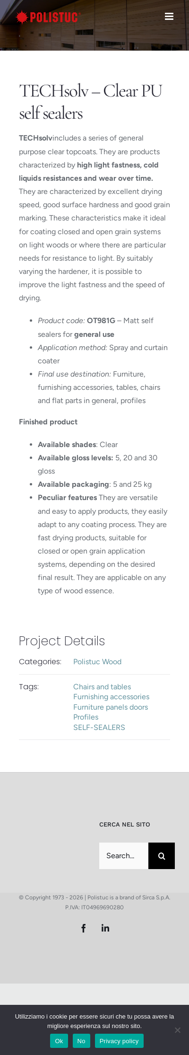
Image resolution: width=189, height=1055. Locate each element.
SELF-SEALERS (99, 727)
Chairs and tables (102, 686)
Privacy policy (119, 1041)
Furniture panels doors (110, 707)
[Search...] (123, 856)
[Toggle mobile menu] (170, 16)
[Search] (161, 856)
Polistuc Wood (97, 661)
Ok (59, 1041)
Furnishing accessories (111, 696)
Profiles (85, 716)
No (81, 1041)
